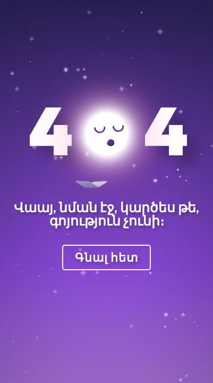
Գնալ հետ (106, 257)
